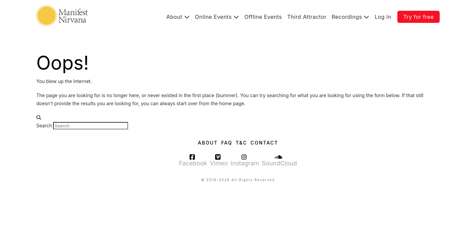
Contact (264, 143)
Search (44, 125)
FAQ (226, 143)
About (208, 143)
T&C (241, 143)
